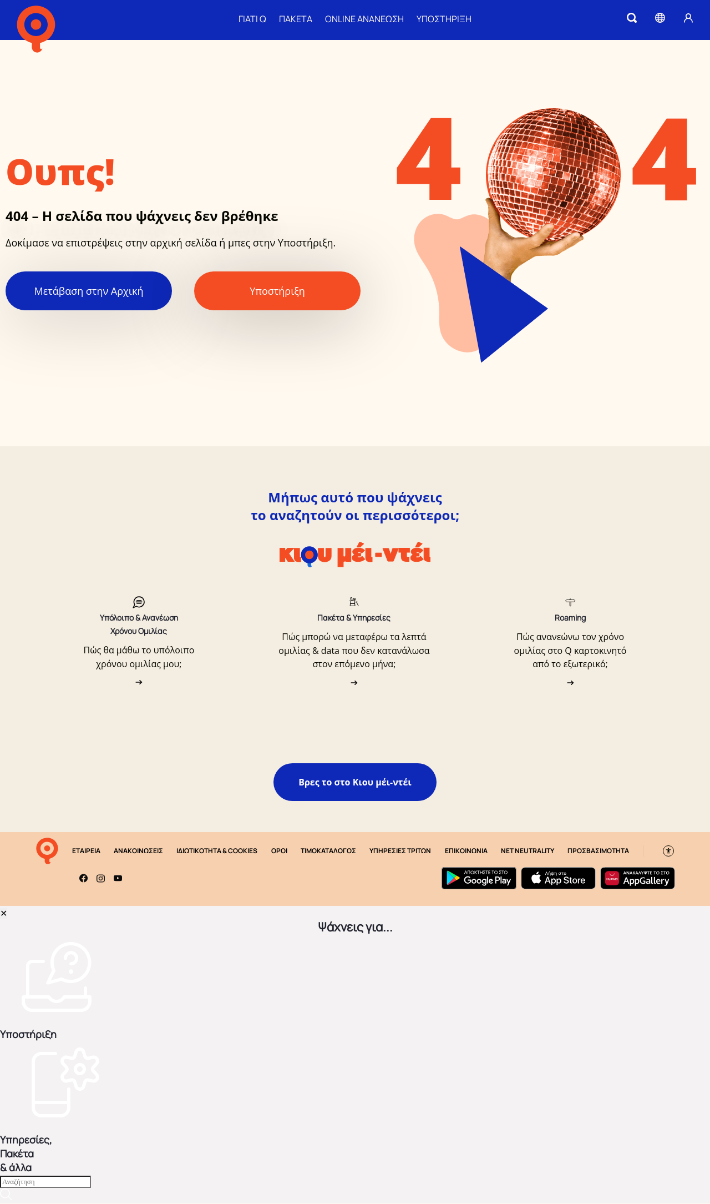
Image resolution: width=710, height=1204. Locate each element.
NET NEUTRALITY (527, 851)
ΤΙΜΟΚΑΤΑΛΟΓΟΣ (328, 851)
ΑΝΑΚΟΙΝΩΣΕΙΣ (138, 851)
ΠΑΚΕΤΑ (295, 19)
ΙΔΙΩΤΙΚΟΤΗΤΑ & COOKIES (216, 851)
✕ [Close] (3, 913)
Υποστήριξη (277, 291)
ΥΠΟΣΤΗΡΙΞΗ (444, 19)
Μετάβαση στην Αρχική (89, 291)
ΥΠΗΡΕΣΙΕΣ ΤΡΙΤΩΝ (400, 851)
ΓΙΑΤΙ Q (252, 19)
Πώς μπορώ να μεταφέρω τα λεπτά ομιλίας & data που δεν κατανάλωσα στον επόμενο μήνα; (353, 651)
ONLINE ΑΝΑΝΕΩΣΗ (364, 19)
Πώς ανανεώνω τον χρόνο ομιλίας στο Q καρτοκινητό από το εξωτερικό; (570, 651)
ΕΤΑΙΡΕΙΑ (86, 851)
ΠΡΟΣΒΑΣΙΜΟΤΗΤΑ (598, 851)
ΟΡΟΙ (279, 851)
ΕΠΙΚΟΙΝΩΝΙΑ (466, 851)
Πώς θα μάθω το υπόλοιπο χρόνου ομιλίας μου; (139, 657)
